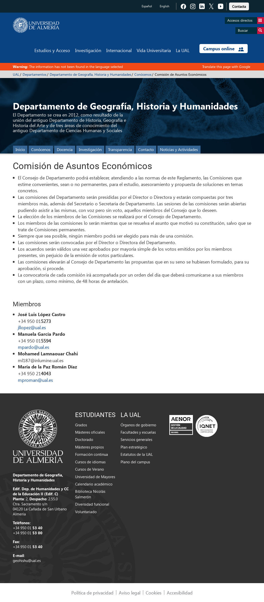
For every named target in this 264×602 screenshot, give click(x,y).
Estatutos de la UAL (137, 454)
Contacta (239, 6)
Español (147, 6)
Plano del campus (135, 461)
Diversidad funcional (92, 504)
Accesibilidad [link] (180, 592)
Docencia (65, 149)
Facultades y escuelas (138, 432)
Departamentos (34, 74)
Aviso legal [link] (129, 592)
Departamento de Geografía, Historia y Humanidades (90, 74)
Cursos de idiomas (90, 461)
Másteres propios (89, 446)
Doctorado (84, 439)
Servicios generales (136, 439)
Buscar (251, 30)
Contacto (146, 149)
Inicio (20, 149)
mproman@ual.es (35, 380)
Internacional (119, 50)
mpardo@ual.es (33, 347)
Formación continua (91, 454)
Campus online (223, 49)
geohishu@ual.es (27, 560)
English (164, 6)
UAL (16, 74)
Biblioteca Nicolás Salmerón (90, 494)
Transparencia (120, 149)
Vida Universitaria (154, 50)
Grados (81, 424)
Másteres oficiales (90, 432)
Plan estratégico (134, 446)
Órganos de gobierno (138, 424)
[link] (239, 6)
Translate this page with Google (226, 66)
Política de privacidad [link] (92, 592)
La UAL (182, 50)
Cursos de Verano (89, 469)
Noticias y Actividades (179, 149)
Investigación (88, 50)
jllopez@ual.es (32, 327)
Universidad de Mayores (95, 476)
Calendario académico (94, 483)
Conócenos (142, 74)
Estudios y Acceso (52, 50)
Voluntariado (86, 511)
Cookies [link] (154, 592)
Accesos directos (245, 20)
